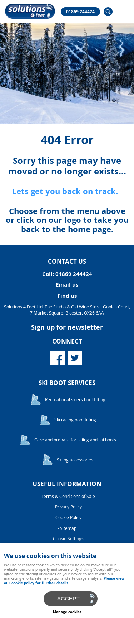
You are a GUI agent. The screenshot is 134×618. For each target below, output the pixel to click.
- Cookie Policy (67, 517)
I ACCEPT (67, 598)
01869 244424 (80, 12)
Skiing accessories (75, 460)
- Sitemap (67, 528)
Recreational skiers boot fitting (75, 400)
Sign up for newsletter (67, 327)
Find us (67, 296)
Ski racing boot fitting (75, 420)
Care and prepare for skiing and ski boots (75, 440)
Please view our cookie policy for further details (64, 580)
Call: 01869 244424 (67, 274)
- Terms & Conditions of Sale (67, 496)
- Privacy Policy (67, 507)
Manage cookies (67, 611)
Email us (67, 284)
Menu (121, 11)
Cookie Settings (68, 539)
